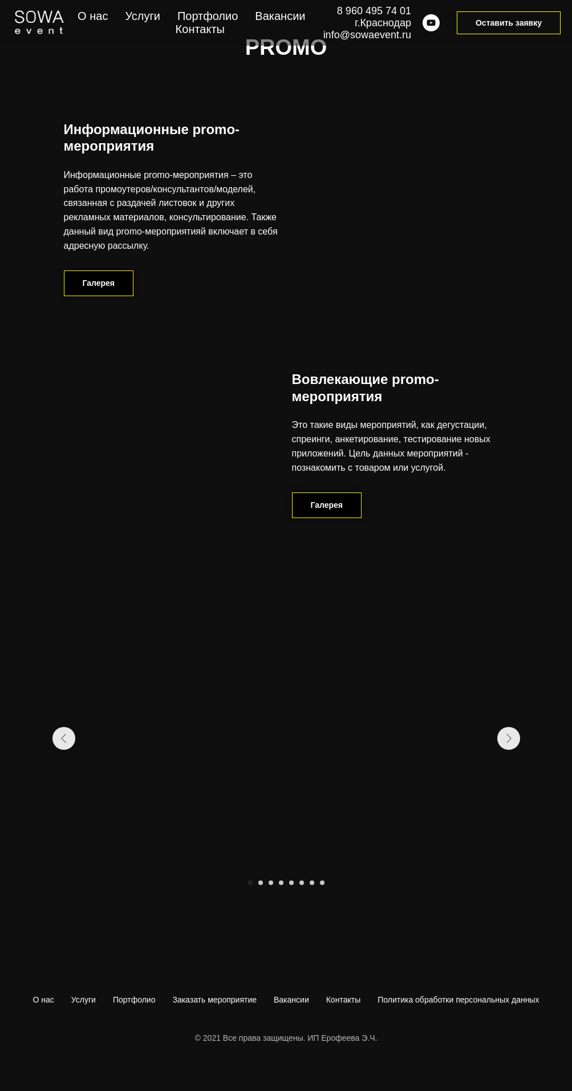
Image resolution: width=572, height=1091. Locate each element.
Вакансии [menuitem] (280, 16)
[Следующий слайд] (508, 738)
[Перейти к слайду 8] (322, 882)
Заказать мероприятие (214, 999)
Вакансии (291, 999)
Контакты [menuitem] (200, 29)
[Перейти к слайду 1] (250, 882)
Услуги (83, 999)
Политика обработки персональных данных (458, 999)
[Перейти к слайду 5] (291, 882)
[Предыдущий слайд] (63, 738)
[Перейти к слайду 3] (271, 882)
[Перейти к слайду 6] (301, 882)
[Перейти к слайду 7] (312, 882)
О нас (43, 999)
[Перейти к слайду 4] (281, 882)
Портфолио (134, 999)
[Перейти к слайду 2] (260, 882)
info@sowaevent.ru (367, 35)
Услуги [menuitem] (142, 16)
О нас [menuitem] (93, 16)
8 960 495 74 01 (374, 11)
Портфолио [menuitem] (207, 16)
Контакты (343, 999)
